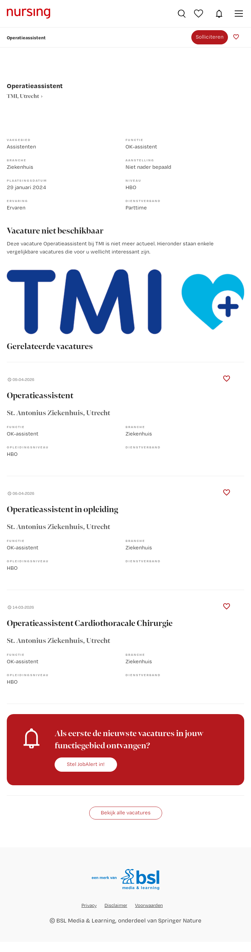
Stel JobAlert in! (86, 764)
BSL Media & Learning (85, 920)
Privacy (89, 905)
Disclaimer (115, 905)
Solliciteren (210, 37)
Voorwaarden (149, 905)
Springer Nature (179, 920)
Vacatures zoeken (182, 13)
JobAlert (219, 13)
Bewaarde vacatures (199, 13)
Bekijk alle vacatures (126, 812)
